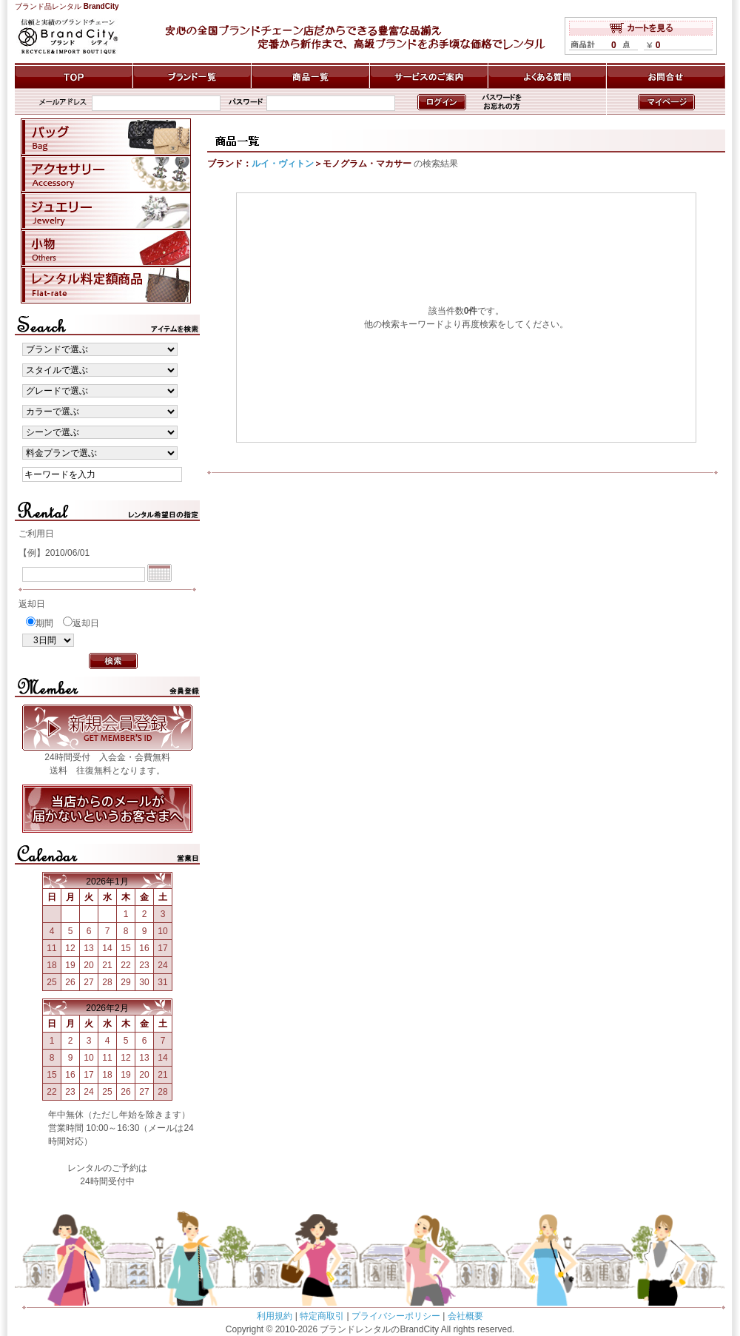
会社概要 (465, 1316)
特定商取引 (322, 1316)
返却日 (86, 623)
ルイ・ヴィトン (283, 163)
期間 (44, 623)
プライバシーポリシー (396, 1316)
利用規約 (274, 1316)
